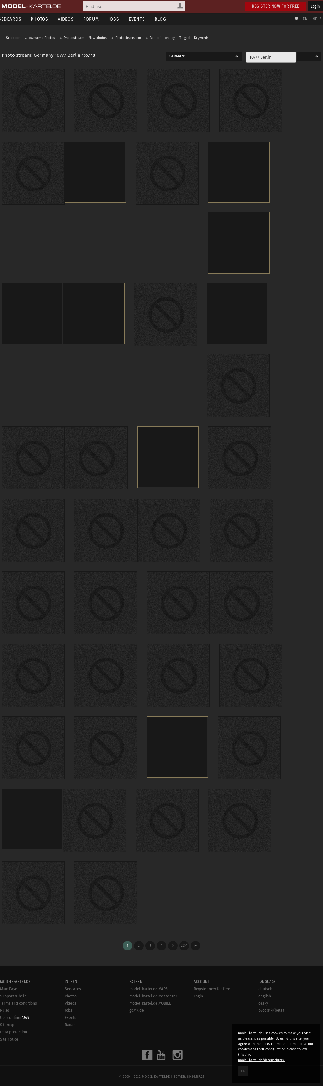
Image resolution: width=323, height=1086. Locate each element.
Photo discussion (130, 38)
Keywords (203, 38)
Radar (70, 1021)
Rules (5, 1006)
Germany (177, 57)
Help (315, 19)
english (264, 992)
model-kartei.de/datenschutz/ (261, 1060)
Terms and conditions (18, 999)
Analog (172, 38)
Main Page (8, 985)
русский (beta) (271, 1006)
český (263, 999)
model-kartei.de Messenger (153, 992)
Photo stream (75, 38)
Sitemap (7, 1021)
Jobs (118, 19)
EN (303, 19)
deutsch (265, 985)
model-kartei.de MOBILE (150, 999)
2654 (184, 942)
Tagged (186, 38)
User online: (14, 1014)
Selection (15, 38)
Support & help (13, 992)
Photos (44, 19)
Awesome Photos (43, 38)
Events (141, 19)
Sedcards (73, 985)
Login (315, 6)
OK (243, 1071)
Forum (96, 19)
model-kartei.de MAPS (148, 985)
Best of (156, 38)
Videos (70, 19)
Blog (165, 19)
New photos (99, 38)
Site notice (9, 1035)
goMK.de (136, 1006)
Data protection (13, 1028)
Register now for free (275, 6)
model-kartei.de (156, 1073)
